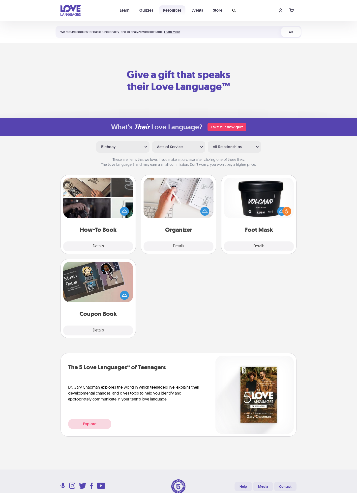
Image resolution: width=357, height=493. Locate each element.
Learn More (172, 32)
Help (243, 486)
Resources (172, 10)
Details (98, 246)
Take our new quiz (227, 127)
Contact (285, 486)
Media (263, 486)
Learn (124, 10)
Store (217, 10)
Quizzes (146, 10)
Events (197, 10)
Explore (89, 423)
